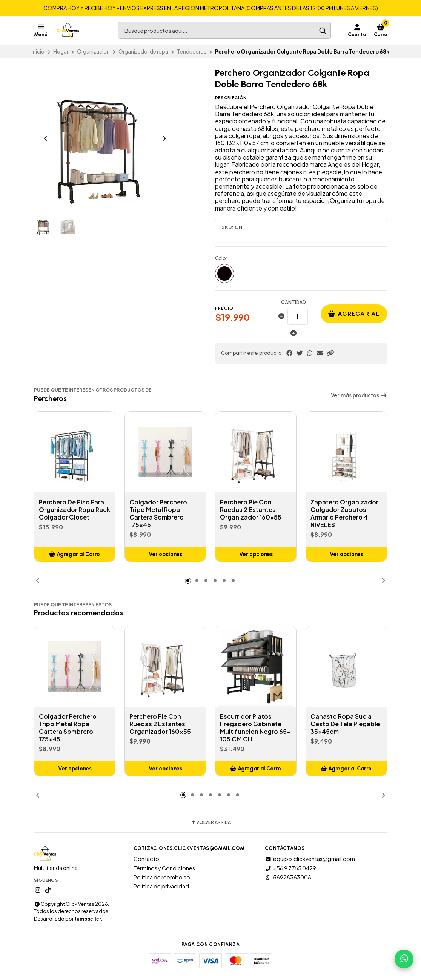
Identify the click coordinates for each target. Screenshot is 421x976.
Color (221, 258)
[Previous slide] (45, 138)
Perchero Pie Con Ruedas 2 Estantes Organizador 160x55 (250, 509)
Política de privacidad (161, 886)
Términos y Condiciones (164, 868)
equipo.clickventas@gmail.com (310, 858)
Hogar (60, 51)
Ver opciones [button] (165, 554)
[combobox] (224, 30)
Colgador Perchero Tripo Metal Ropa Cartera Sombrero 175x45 (158, 513)
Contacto (146, 858)
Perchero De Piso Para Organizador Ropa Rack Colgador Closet (74, 509)
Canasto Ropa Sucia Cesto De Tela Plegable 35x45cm (345, 724)
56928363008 (288, 877)
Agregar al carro (354, 316)
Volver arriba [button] (211, 822)
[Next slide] (164, 138)
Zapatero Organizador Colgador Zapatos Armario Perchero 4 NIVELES (344, 513)
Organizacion (93, 51)
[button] (330, 353)
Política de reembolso (162, 877)
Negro (224, 273)
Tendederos (191, 51)
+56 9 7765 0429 (290, 868)
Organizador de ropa (143, 51)
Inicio (38, 51)
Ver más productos (359, 395)
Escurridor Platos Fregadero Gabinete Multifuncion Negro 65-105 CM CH (255, 728)
